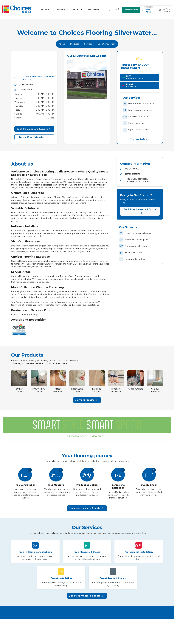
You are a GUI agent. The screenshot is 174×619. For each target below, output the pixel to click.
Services (88, 44)
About (62, 44)
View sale (99, 436)
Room (93, 9)
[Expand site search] (109, 9)
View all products (87, 400)
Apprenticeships (130, 10)
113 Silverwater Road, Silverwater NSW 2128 (37, 78)
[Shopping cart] (117, 9)
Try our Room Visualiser (34, 137)
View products (139, 139)
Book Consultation (106, 44)
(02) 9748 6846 (26, 84)
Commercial (76, 9)
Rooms (61, 9)
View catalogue (78, 436)
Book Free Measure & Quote (140, 211)
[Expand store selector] (149, 9)
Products (46, 9)
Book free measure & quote (34, 129)
